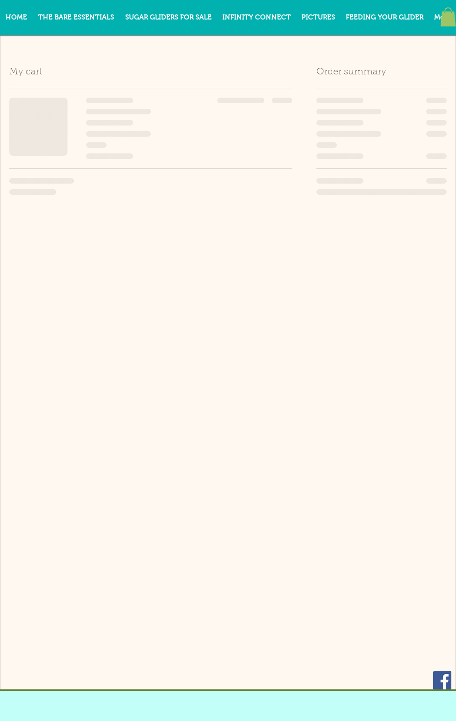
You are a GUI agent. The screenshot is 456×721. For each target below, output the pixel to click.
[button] (448, 16)
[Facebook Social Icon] (442, 680)
